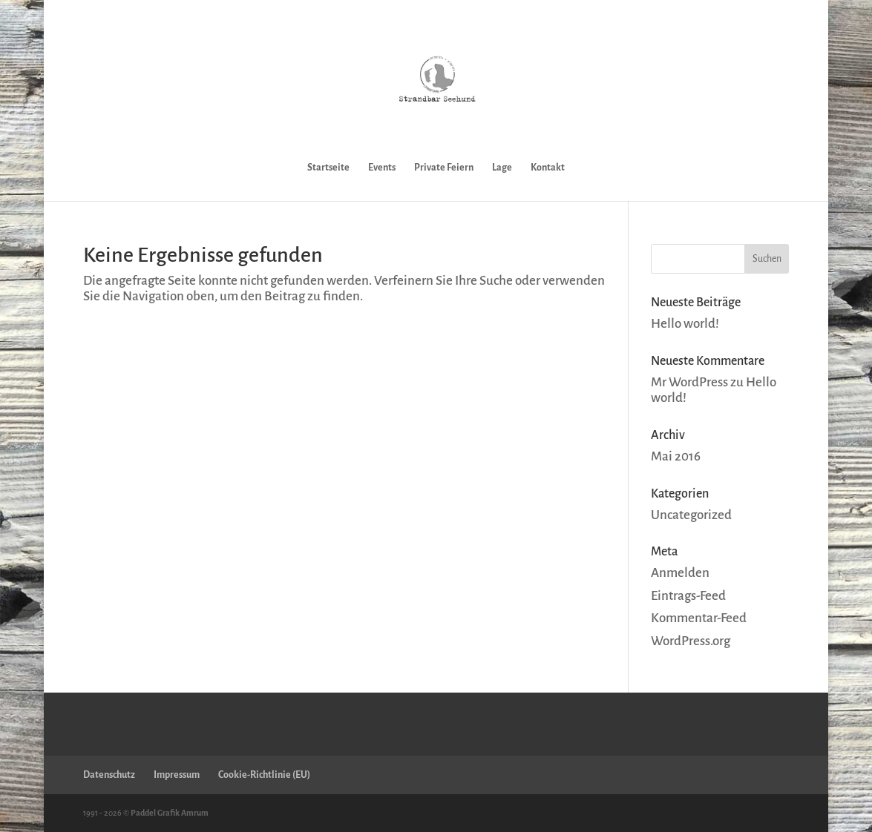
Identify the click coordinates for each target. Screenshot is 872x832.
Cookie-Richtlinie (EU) (264, 775)
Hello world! (685, 324)
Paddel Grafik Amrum (170, 812)
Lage (502, 167)
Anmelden (680, 573)
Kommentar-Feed (699, 618)
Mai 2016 (676, 456)
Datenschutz (109, 775)
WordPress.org (690, 641)
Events (382, 167)
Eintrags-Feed (688, 596)
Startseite (328, 167)
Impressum (177, 775)
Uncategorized (691, 515)
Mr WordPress (689, 382)
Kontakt (548, 167)
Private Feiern (443, 167)
